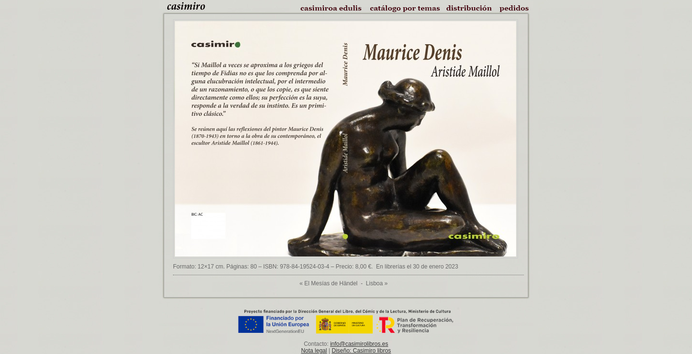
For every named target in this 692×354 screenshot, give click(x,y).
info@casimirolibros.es (359, 344)
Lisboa (374, 283)
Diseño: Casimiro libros (361, 350)
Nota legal (314, 350)
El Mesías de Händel (331, 283)
